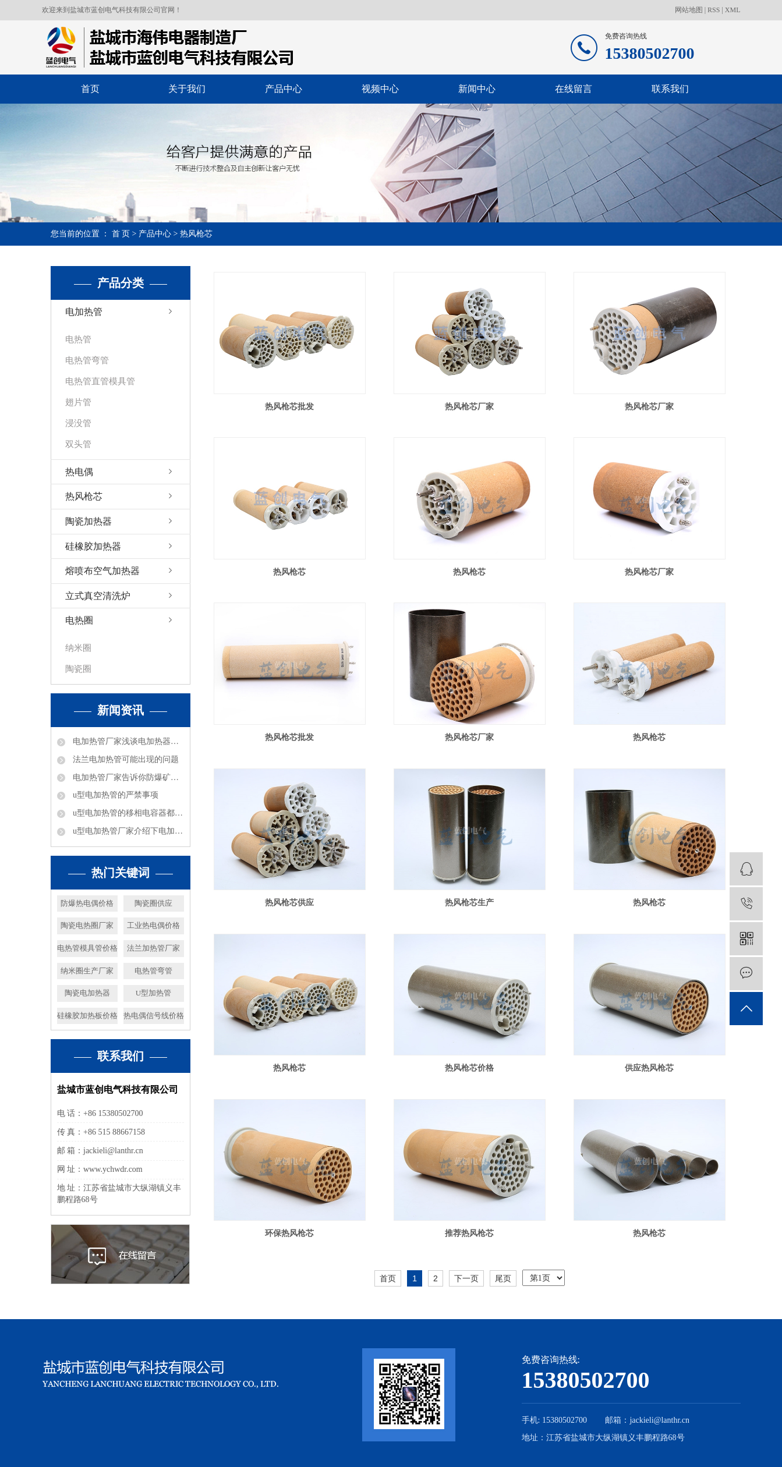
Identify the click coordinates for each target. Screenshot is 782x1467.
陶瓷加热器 (88, 521)
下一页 (466, 1278)
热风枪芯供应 (289, 902)
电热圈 (79, 620)
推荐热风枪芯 (469, 1233)
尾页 (503, 1278)
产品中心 (283, 89)
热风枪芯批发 (289, 406)
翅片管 (78, 402)
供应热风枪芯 (649, 1068)
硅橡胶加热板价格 (87, 1015)
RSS (713, 10)
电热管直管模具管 (100, 381)
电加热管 (83, 312)
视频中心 (380, 89)
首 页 (121, 233)
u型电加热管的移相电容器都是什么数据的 (127, 813)
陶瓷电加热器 (87, 992)
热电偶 (79, 472)
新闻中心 (477, 89)
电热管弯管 (87, 360)
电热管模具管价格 (87, 948)
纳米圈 (78, 648)
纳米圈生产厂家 (87, 970)
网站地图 (690, 10)
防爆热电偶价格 (87, 903)
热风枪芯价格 (469, 1068)
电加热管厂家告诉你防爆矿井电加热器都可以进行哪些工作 (127, 777)
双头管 (78, 444)
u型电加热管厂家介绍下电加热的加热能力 (127, 831)
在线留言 (573, 89)
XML (733, 10)
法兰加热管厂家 (153, 948)
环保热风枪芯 (289, 1233)
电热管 (78, 339)
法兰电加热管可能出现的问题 (125, 759)
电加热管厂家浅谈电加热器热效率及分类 (127, 741)
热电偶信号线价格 (153, 1015)
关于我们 (187, 89)
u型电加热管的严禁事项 (115, 795)
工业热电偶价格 (153, 925)
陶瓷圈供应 (153, 903)
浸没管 (78, 423)
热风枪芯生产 (469, 902)
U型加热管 (153, 992)
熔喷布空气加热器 (102, 571)
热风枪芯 (196, 233)
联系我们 (670, 89)
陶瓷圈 (78, 669)
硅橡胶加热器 (93, 546)
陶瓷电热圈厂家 (87, 925)
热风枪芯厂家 (469, 406)
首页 (90, 89)
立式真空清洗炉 (97, 596)
